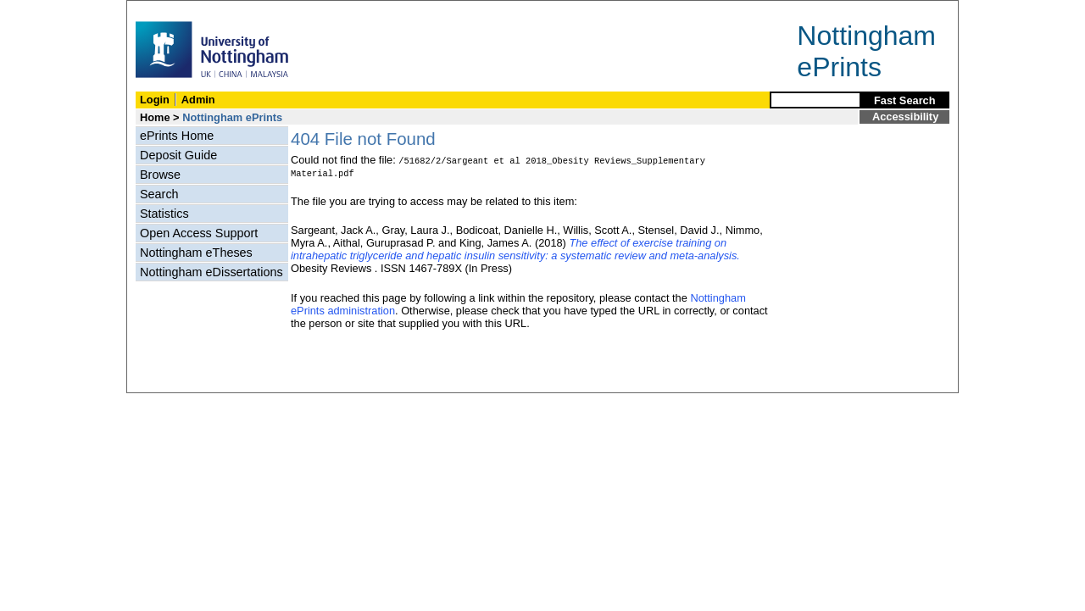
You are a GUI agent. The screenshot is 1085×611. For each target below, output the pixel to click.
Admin (198, 99)
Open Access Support (199, 233)
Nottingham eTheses (196, 252)
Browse (160, 174)
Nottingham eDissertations (211, 272)
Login (155, 99)
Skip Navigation (164, 9)
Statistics (164, 213)
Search (159, 194)
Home (155, 117)
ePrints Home (177, 135)
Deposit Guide (178, 155)
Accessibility (905, 116)
